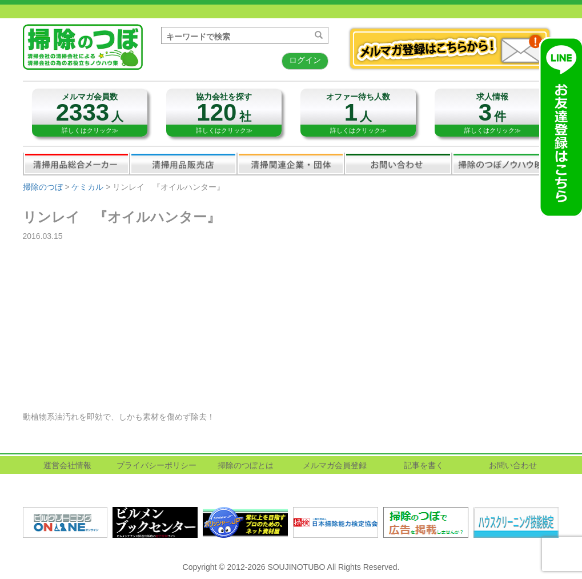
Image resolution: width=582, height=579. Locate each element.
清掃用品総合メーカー (76, 163)
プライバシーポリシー (156, 465)
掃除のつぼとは (246, 465)
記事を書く (424, 465)
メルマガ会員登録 (335, 465)
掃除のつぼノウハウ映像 (505, 163)
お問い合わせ (398, 163)
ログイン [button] (305, 60)
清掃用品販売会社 (183, 163)
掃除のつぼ (43, 186)
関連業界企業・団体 (291, 163)
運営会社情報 (67, 465)
